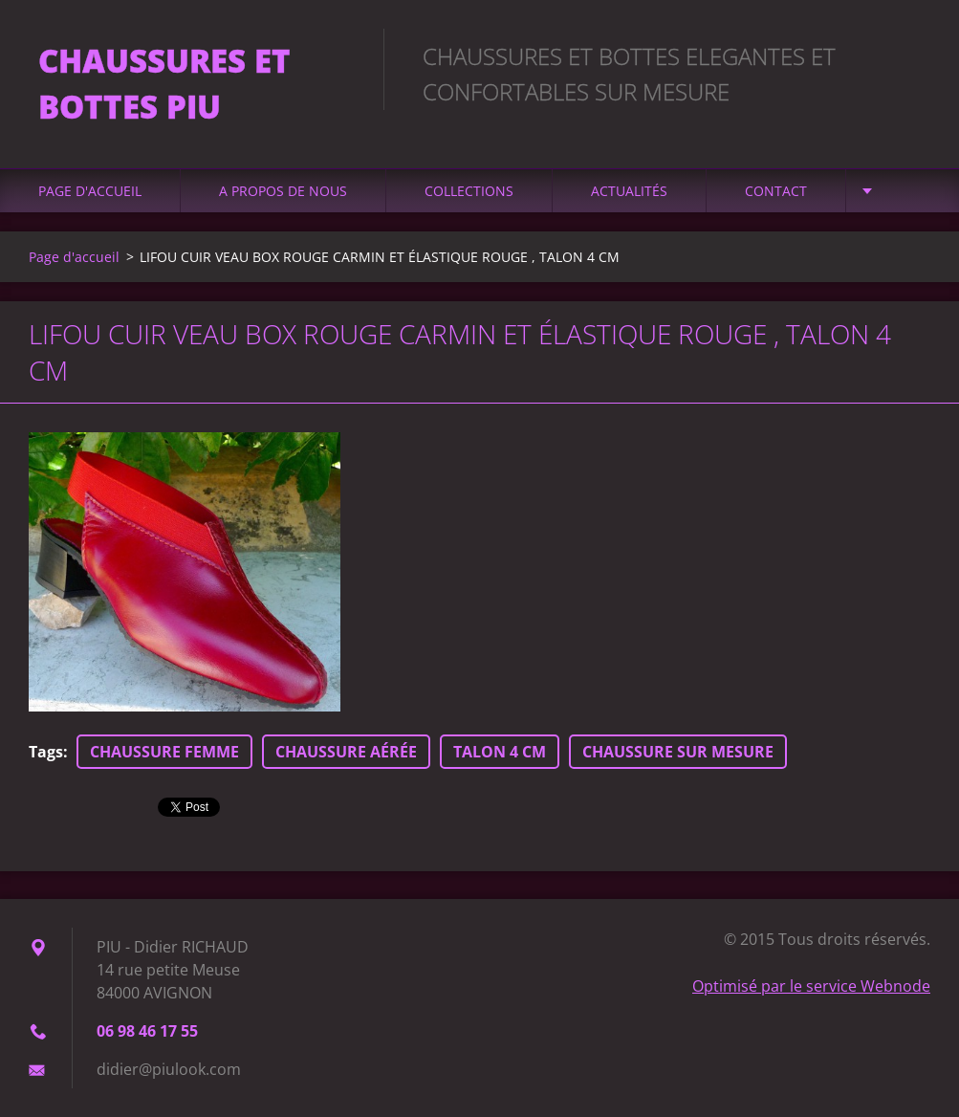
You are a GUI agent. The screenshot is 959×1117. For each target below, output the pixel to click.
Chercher (909, 55)
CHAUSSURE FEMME (164, 751)
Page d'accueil (90, 191)
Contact (776, 191)
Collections (469, 191)
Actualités (629, 191)
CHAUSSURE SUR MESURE (678, 751)
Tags (46, 751)
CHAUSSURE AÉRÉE (346, 751)
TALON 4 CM (499, 751)
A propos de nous (283, 191)
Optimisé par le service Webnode (811, 986)
